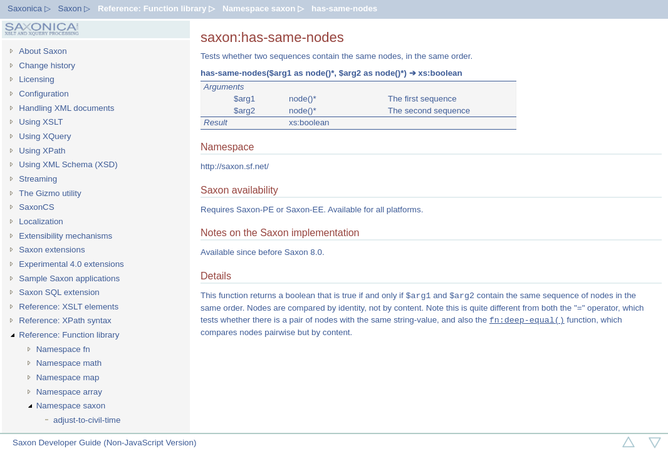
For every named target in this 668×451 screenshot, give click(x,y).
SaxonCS (36, 207)
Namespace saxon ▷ (263, 8)
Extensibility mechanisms (65, 236)
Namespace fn (63, 349)
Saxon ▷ (74, 8)
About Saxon (42, 51)
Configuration (43, 93)
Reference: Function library (69, 335)
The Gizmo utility (50, 193)
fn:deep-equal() (527, 320)
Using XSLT (41, 122)
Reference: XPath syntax (65, 320)
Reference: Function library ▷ (156, 8)
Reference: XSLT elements (68, 306)
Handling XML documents (66, 108)
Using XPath (42, 150)
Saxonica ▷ (29, 8)
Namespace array (69, 392)
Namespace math (69, 363)
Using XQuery (45, 136)
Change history (47, 65)
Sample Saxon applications (69, 278)
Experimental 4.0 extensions (71, 264)
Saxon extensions (52, 249)
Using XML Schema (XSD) (68, 164)
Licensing (36, 79)
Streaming (38, 179)
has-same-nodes (344, 8)
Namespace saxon (70, 405)
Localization (41, 221)
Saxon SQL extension (59, 292)
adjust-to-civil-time (86, 420)
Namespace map (68, 377)
